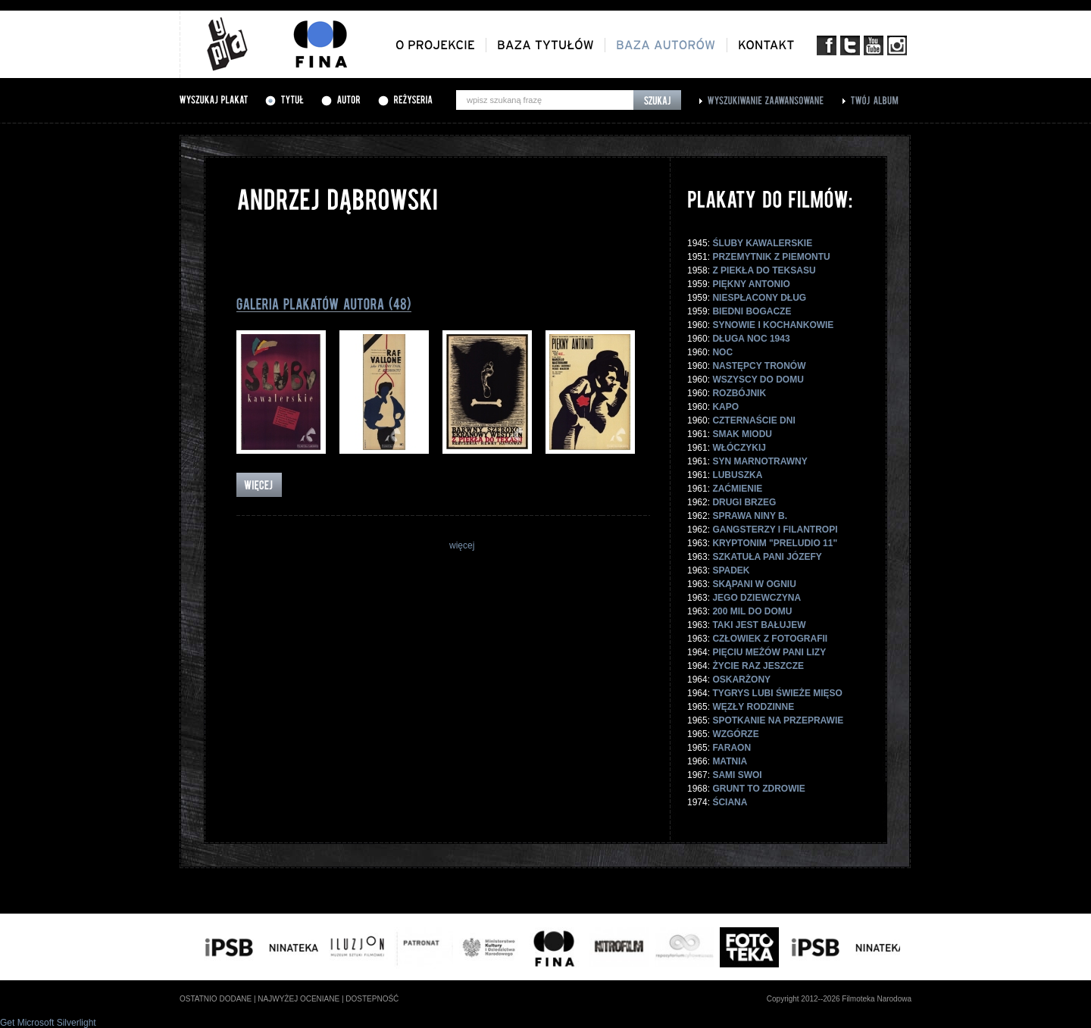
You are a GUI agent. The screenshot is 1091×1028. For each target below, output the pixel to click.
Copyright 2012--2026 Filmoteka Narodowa (839, 999)
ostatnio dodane (216, 999)
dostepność (372, 999)
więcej (461, 545)
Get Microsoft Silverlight (48, 1022)
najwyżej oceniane (298, 999)
